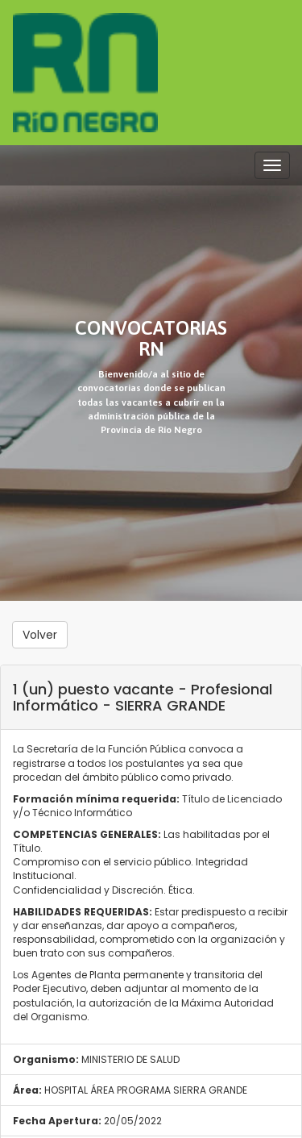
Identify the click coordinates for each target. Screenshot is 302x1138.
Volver (40, 635)
